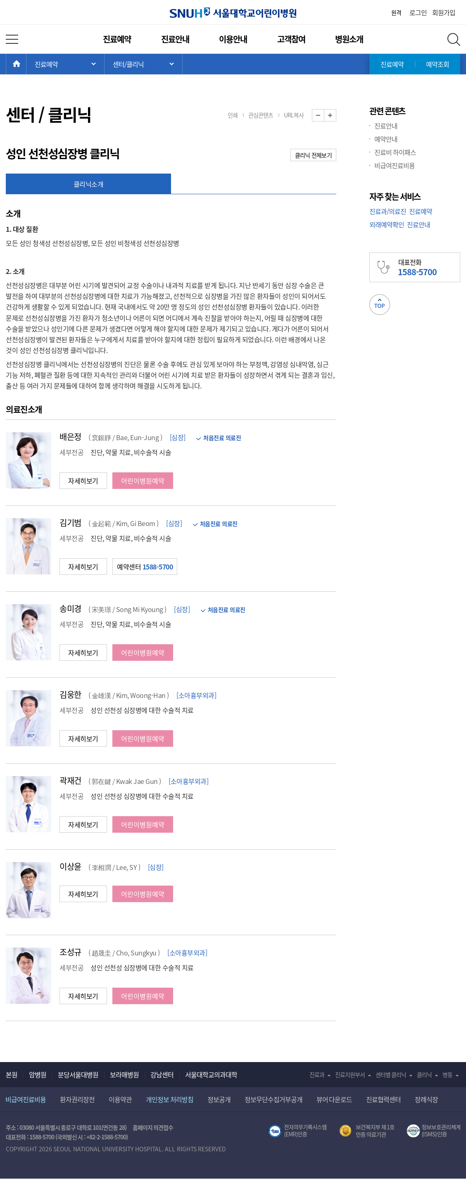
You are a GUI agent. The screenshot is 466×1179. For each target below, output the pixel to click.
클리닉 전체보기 (313, 155)
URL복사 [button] (294, 115)
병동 (447, 1074)
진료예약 (117, 39)
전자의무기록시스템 (297, 1131)
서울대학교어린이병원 (233, 12)
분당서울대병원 (78, 1074)
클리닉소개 (89, 184)
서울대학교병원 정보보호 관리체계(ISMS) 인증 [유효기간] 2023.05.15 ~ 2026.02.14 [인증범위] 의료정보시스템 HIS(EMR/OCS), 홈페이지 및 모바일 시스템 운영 (433, 1131)
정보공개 (219, 1099)
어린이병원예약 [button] (142, 481)
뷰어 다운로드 (334, 1099)
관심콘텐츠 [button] (260, 115)
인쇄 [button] (233, 115)
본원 (11, 1074)
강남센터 (162, 1074)
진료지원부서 (350, 1074)
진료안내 (175, 39)
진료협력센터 (383, 1099)
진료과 (316, 1074)
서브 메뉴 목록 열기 (143, 64)
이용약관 (120, 1099)
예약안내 (385, 139)
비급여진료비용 (394, 165)
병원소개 (349, 39)
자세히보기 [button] (83, 481)
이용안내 (233, 39)
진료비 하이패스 (395, 152)
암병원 (37, 1074)
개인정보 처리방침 (169, 1099)
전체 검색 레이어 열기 (453, 39)
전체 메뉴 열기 (12, 39)
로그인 (418, 12)
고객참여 (291, 39)
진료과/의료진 (387, 211)
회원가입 (443, 12)
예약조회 (437, 64)
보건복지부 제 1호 (367, 1131)
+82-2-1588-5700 (106, 1137)
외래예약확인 (386, 224)
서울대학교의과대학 (211, 1074)
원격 (396, 12)
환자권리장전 (77, 1099)
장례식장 (426, 1099)
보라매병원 (124, 1074)
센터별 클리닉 (391, 1074)
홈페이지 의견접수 (153, 1127)
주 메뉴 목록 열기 (65, 64)
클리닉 (424, 1074)
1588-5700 (41, 1137)
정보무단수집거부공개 (273, 1099)
